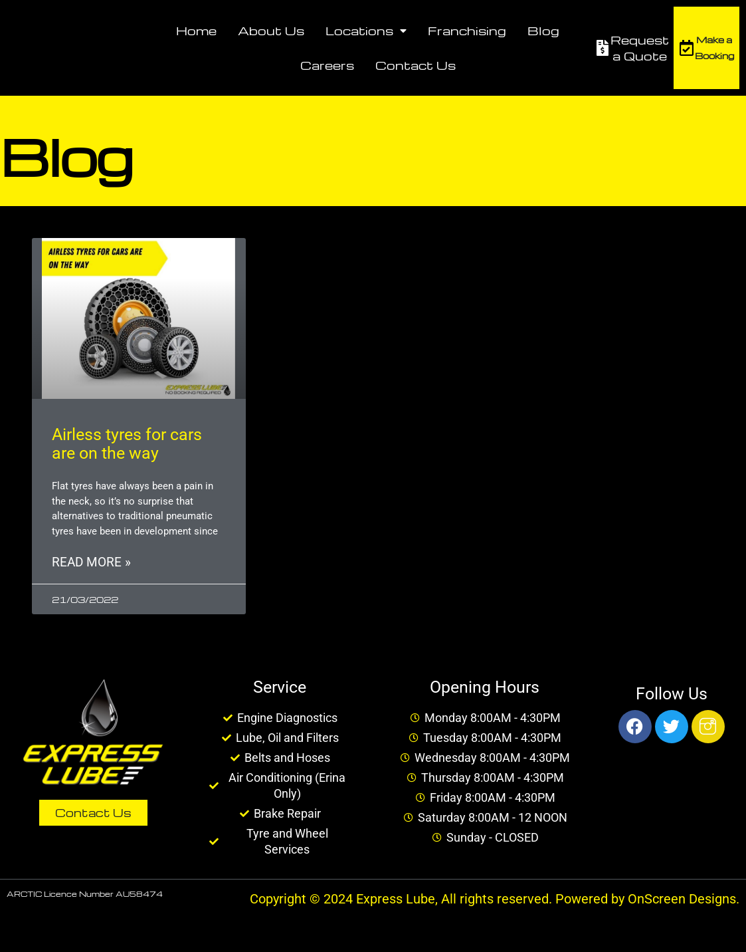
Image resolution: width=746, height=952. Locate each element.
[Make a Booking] (687, 48)
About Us (271, 30)
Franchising (467, 30)
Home (196, 30)
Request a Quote (639, 47)
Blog (543, 30)
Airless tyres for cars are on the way (127, 444)
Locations (366, 31)
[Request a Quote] (602, 48)
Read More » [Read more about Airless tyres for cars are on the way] (91, 563)
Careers (327, 64)
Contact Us (415, 64)
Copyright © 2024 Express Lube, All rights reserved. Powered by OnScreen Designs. (494, 900)
